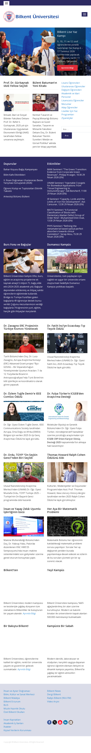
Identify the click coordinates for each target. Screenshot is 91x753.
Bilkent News (54, 690)
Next (88, 51)
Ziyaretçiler (67, 118)
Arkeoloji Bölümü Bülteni (16, 196)
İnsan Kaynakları (12, 719)
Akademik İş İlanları (13, 723)
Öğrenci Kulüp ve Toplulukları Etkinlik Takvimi (23, 190)
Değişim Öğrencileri (71, 89)
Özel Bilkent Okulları (14, 712)
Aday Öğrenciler (69, 107)
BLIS (6, 704)
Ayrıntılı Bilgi (67, 67)
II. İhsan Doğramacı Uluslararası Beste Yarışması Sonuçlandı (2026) (23, 182)
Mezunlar (66, 104)
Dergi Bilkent (54, 694)
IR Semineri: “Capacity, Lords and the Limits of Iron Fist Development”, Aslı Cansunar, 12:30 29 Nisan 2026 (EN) (66, 201)
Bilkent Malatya (12, 697)
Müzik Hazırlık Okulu (14, 708)
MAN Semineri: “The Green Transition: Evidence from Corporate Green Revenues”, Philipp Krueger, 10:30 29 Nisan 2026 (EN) (67, 173)
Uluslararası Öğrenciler (73, 86)
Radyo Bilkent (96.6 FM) (59, 697)
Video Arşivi (53, 701)
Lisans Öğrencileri (70, 82)
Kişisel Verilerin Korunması (17, 730)
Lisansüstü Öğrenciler (72, 100)
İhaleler (7, 726)
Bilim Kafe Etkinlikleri (14, 174)
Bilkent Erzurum (12, 701)
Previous (2, 51)
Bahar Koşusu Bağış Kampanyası (20, 169)
